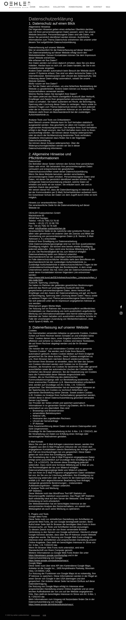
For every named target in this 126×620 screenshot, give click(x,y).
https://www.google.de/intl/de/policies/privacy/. (51, 604)
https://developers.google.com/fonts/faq (48, 555)
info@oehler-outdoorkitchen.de (50, 228)
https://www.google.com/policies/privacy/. (49, 560)
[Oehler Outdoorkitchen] (121, 307)
